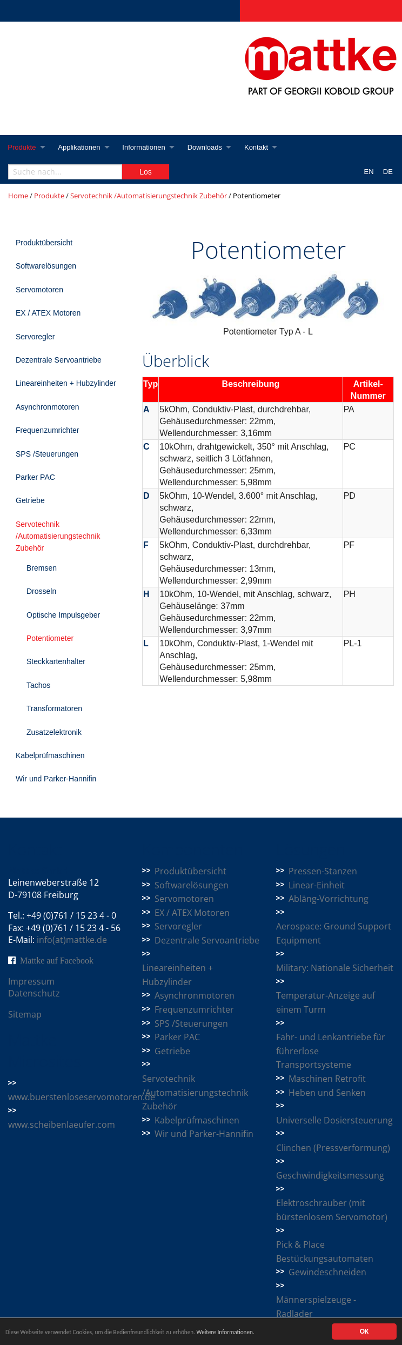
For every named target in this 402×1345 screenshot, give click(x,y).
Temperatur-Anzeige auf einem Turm (325, 1002)
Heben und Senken (327, 1093)
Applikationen (81, 147)
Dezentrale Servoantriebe (59, 360)
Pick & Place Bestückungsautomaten (324, 1251)
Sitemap (25, 1014)
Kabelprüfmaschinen (50, 755)
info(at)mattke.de (72, 940)
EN (369, 172)
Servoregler (35, 336)
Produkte (22, 147)
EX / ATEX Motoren (48, 313)
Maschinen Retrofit (327, 1079)
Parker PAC (35, 477)
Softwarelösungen (46, 266)
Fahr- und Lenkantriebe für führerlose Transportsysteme (330, 1050)
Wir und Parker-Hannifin (56, 778)
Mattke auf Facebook (56, 960)
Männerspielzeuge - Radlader (316, 1307)
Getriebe (30, 500)
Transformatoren (54, 708)
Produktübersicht (44, 242)
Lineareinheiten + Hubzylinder (66, 383)
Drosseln (41, 591)
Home (18, 195)
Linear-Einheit (317, 885)
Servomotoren (39, 289)
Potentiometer (49, 638)
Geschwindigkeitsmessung (330, 1175)
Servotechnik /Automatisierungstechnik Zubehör (148, 195)
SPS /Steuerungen (47, 454)
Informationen (147, 147)
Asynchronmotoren (47, 407)
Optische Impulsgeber (63, 615)
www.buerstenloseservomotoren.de (81, 1097)
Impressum (31, 981)
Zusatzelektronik (54, 732)
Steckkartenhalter (55, 661)
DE (388, 172)
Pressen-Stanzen (323, 871)
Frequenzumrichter (47, 430)
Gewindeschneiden (327, 1272)
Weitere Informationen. (272, 1334)
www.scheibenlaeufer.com (61, 1124)
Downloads (209, 147)
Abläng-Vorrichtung (328, 899)
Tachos (38, 685)
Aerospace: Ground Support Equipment (333, 933)
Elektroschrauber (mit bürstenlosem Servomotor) (331, 1210)
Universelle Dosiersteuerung (334, 1120)
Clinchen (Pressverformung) (333, 1148)
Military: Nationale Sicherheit (334, 968)
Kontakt (262, 147)
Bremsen (41, 568)
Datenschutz (34, 993)
